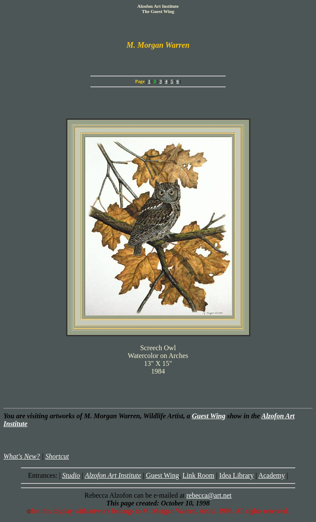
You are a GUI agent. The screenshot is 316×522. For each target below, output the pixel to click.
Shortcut (57, 456)
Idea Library (236, 475)
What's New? (21, 456)
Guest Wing (209, 416)
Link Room (198, 475)
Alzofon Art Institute (113, 475)
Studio (71, 475)
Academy (271, 475)
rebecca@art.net (209, 495)
